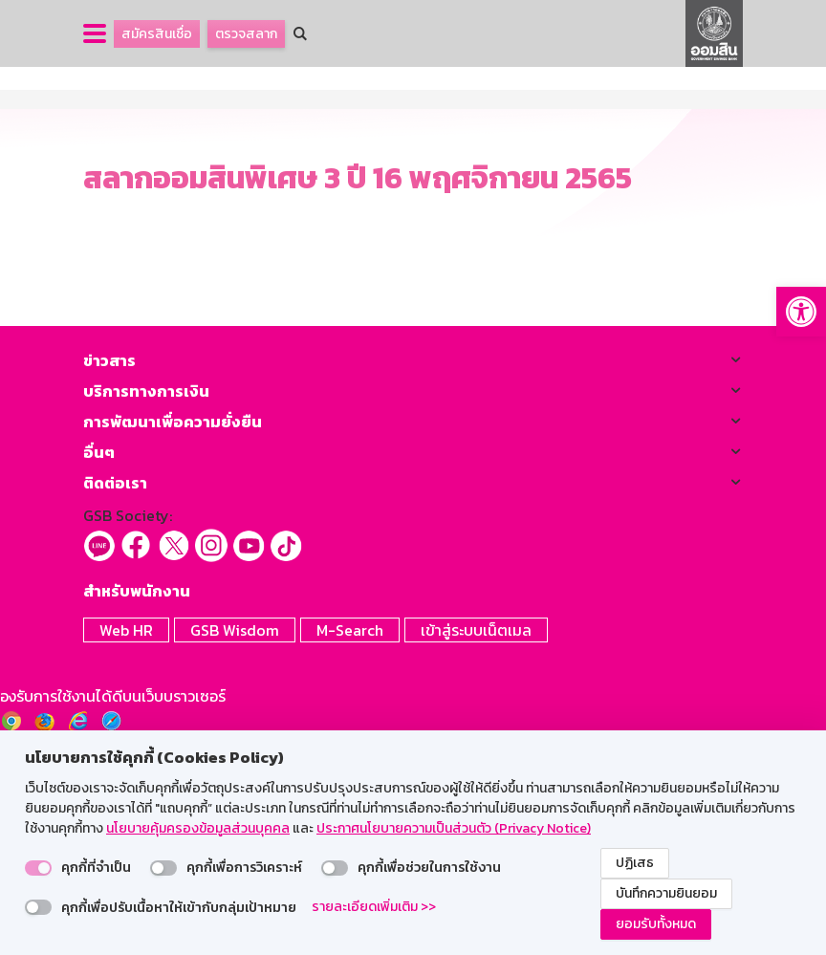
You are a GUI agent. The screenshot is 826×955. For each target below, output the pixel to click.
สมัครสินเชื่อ (156, 34)
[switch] (38, 868)
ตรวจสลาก (246, 34)
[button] (801, 311)
